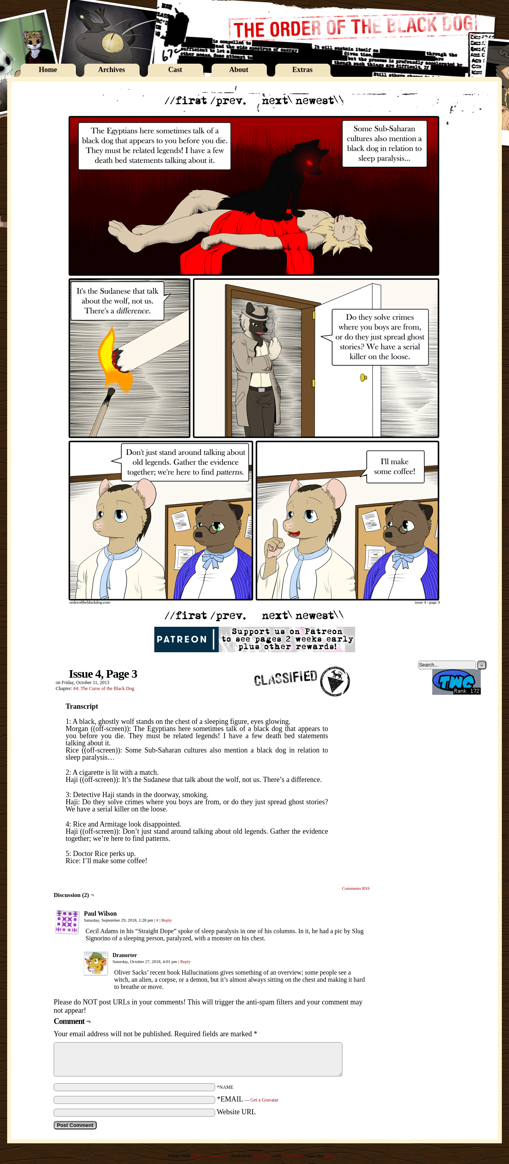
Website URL (236, 1112)
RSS (329, 1155)
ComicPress (292, 1155)
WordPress (262, 1155)
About (238, 70)
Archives (111, 70)
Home (48, 70)
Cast (175, 70)
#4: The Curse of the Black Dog (103, 688)
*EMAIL (248, 1099)
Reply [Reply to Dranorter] (185, 961)
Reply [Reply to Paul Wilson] (166, 920)
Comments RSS (356, 888)
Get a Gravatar (265, 1100)
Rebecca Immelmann (209, 1155)
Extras (302, 70)
